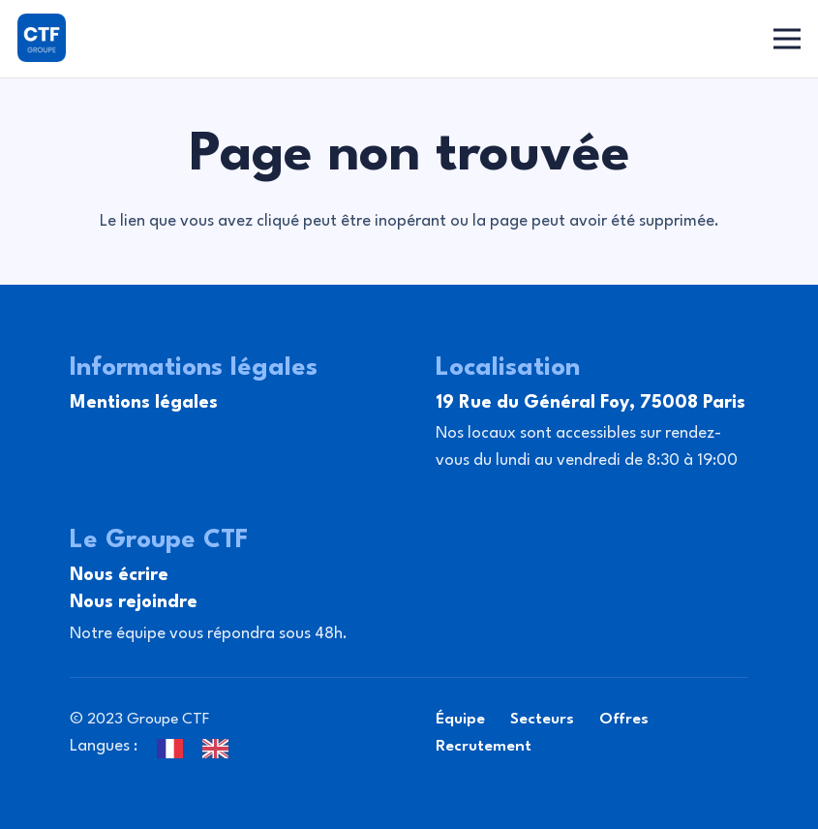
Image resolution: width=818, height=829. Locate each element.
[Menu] (787, 39)
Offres (624, 719)
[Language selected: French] (202, 746)
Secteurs (542, 719)
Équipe (460, 719)
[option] (220, 748)
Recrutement (483, 746)
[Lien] (41, 38)
